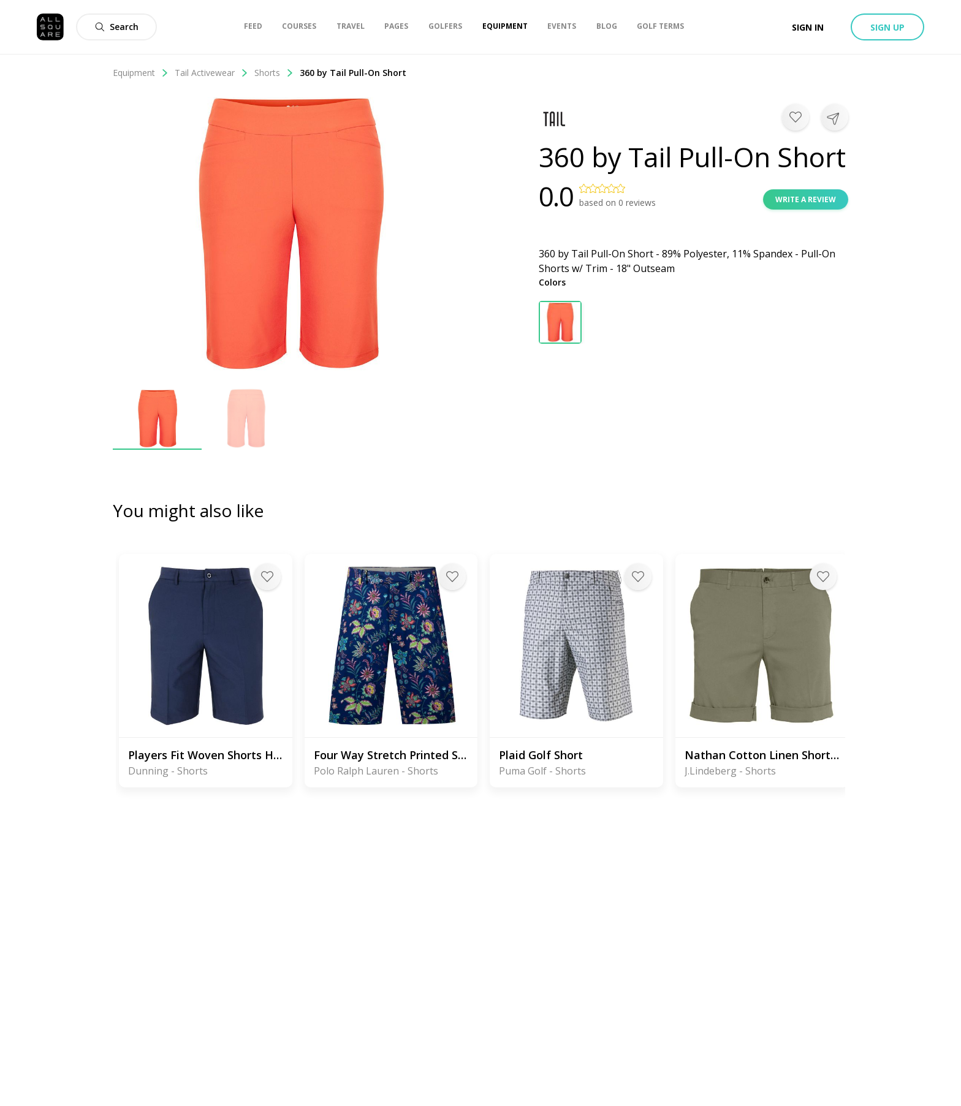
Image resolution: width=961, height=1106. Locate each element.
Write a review (805, 199)
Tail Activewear (211, 72)
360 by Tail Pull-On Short (353, 72)
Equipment (141, 72)
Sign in (808, 27)
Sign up (887, 27)
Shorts (274, 72)
